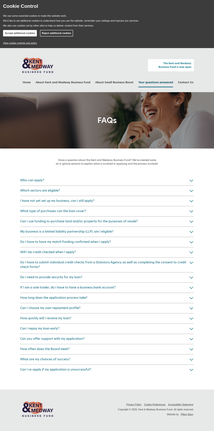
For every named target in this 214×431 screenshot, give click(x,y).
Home (27, 82)
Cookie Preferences (155, 404)
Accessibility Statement (180, 404)
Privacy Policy (134, 404)
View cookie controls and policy (20, 43)
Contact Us (185, 82)
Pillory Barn (187, 414)
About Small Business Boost (114, 82)
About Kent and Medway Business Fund (63, 82)
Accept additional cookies (20, 33)
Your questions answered (155, 82)
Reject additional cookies (56, 33)
